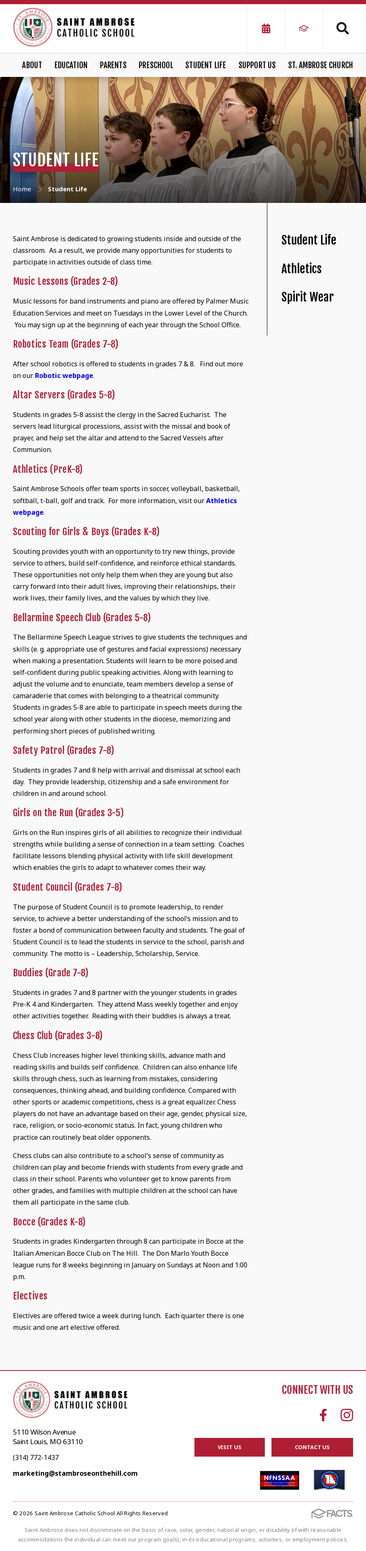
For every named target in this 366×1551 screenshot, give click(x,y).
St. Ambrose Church (320, 65)
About (32, 65)
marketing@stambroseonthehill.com (75, 1473)
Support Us (257, 65)
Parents (113, 65)
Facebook (323, 1415)
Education (71, 65)
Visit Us (230, 1447)
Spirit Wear (307, 297)
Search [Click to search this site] (342, 28)
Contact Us (312, 1447)
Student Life (205, 65)
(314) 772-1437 (36, 1457)
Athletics (301, 269)
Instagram (347, 1415)
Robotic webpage (64, 375)
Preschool (156, 65)
